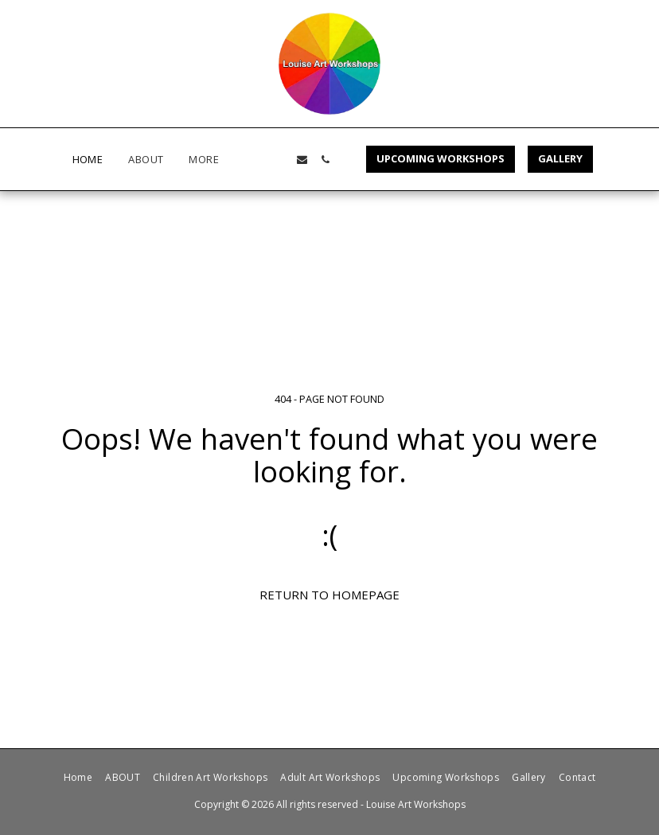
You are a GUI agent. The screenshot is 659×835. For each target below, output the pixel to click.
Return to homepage (329, 595)
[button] (279, 159)
